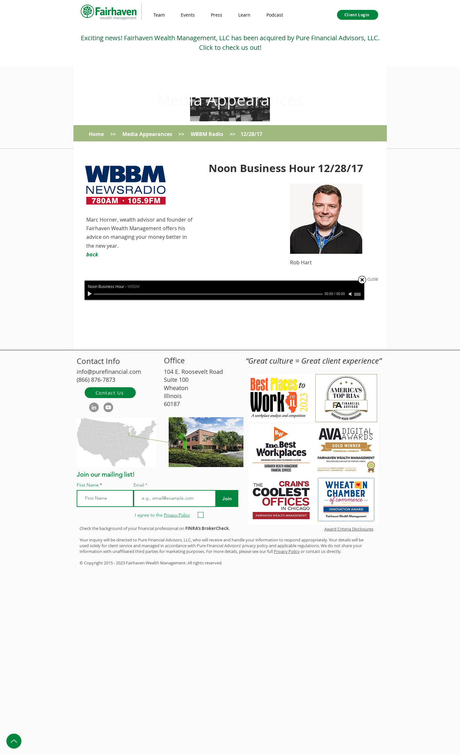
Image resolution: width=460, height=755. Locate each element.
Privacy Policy (287, 551)
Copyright (93, 563)
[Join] (227, 498)
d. (220, 563)
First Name (88, 485)
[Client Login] (357, 15)
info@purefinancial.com (109, 371)
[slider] (358, 294)
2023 (120, 563)
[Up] (13, 741)
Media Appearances (230, 99)
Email (139, 485)
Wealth (152, 563)
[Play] (90, 294)
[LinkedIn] (94, 407)
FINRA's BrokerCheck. (207, 528)
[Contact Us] (110, 392)
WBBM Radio (207, 134)
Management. (173, 563)
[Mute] (351, 294)
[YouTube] (108, 407)
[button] (244, 15)
